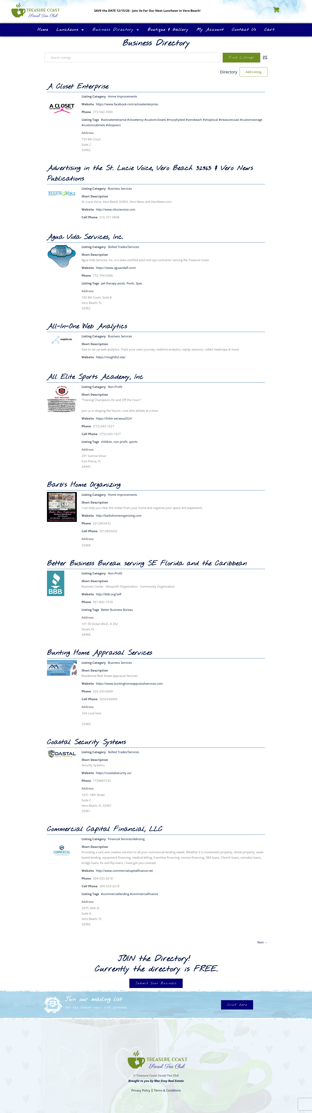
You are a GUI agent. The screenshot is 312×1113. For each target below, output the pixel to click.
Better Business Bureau (117, 610)
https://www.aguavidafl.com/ (116, 268)
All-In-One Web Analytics (87, 326)
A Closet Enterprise (77, 86)
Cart (269, 29)
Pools (130, 283)
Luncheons (70, 30)
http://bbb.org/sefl (108, 594)
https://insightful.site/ (111, 357)
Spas (139, 283)
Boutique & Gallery (168, 29)
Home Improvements (122, 96)
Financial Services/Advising (126, 839)
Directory (228, 72)
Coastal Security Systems (86, 742)
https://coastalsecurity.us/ (114, 773)
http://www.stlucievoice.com (115, 209)
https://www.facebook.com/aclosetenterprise (127, 104)
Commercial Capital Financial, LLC (104, 829)
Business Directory (116, 30)
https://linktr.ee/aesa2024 (114, 418)
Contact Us (244, 29)
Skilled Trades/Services (123, 247)
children (106, 442)
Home (42, 29)
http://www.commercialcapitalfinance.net (124, 871)
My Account (210, 29)
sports (133, 442)
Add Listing (253, 72)
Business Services (120, 188)
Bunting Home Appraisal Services (99, 653)
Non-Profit (115, 387)
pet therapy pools (113, 283)
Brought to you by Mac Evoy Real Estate (156, 1081)
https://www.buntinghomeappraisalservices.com (129, 683)
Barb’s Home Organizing (83, 485)
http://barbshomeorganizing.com (118, 515)
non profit (120, 442)
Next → (262, 942)
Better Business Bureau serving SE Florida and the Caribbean (147, 563)
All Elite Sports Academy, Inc (95, 377)
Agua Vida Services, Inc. (85, 237)
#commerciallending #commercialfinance (129, 894)
